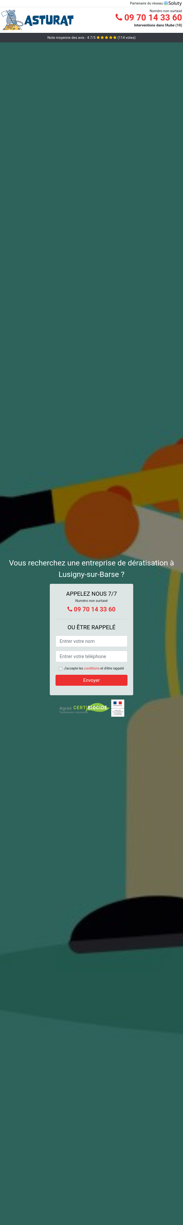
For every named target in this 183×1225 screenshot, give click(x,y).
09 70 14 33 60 (149, 18)
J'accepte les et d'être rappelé (94, 668)
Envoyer (91, 680)
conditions (91, 668)
